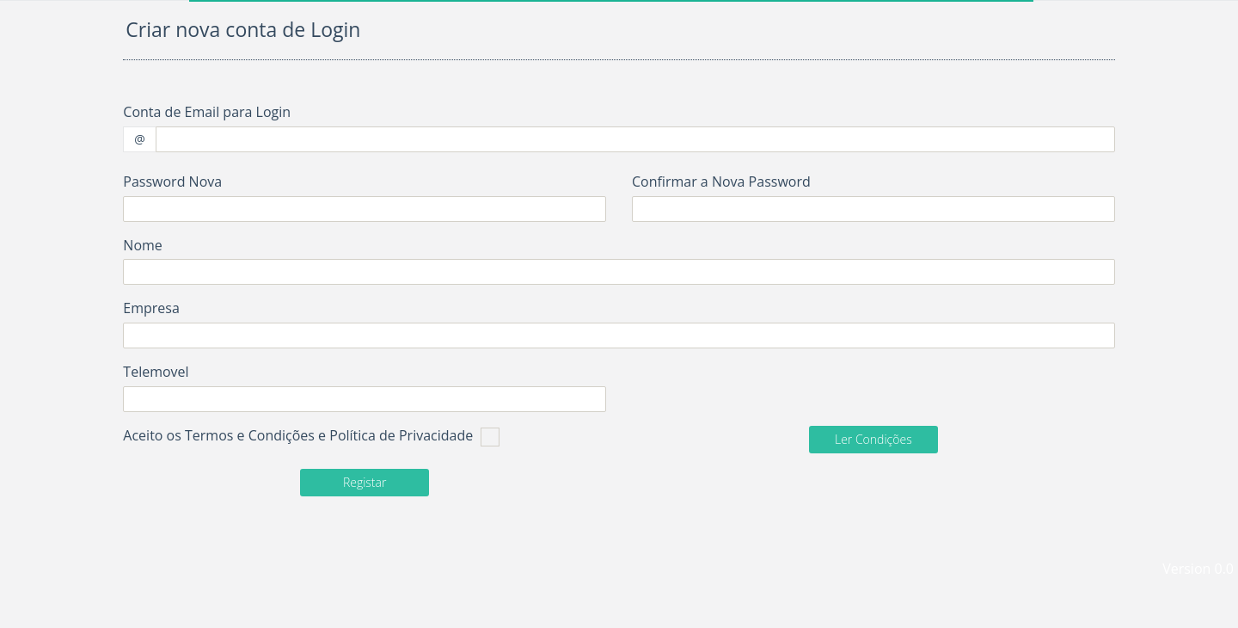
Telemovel (155, 371)
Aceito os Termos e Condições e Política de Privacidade (311, 436)
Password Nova (172, 181)
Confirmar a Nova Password (721, 181)
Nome (142, 245)
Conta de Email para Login (207, 111)
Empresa (151, 308)
